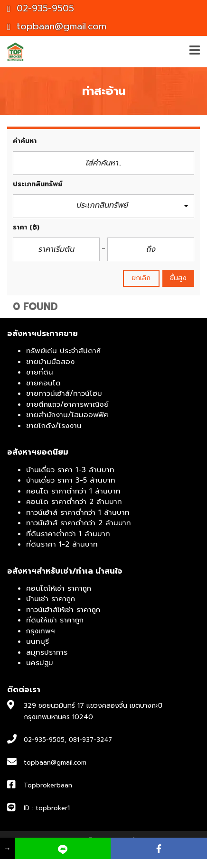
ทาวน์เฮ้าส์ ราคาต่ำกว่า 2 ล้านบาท (78, 523)
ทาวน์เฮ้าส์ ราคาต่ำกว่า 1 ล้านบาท (78, 512)
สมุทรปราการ (46, 652)
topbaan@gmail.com (56, 26)
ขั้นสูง (178, 278)
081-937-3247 (90, 739)
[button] (103, 206)
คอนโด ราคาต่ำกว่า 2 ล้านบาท (74, 501)
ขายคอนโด (43, 383)
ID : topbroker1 (47, 808)
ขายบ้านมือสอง (50, 361)
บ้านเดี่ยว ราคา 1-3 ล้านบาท (70, 470)
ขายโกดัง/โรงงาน (54, 425)
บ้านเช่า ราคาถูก (50, 599)
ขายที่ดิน (39, 372)
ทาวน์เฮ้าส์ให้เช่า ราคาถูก (63, 609)
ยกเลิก (141, 278)
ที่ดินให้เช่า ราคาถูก (55, 620)
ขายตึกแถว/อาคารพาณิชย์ (67, 404)
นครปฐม (39, 663)
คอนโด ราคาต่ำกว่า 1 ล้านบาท (73, 491)
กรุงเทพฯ (40, 631)
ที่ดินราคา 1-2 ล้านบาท (62, 544)
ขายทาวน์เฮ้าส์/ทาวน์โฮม (64, 393)
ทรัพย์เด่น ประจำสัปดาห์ (63, 351)
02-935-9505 (40, 8)
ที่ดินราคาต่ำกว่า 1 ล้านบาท (68, 534)
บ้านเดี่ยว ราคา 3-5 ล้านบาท (70, 480)
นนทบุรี (37, 641)
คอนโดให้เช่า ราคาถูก (58, 588)
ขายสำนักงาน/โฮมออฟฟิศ (67, 415)
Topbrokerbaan (48, 785)
